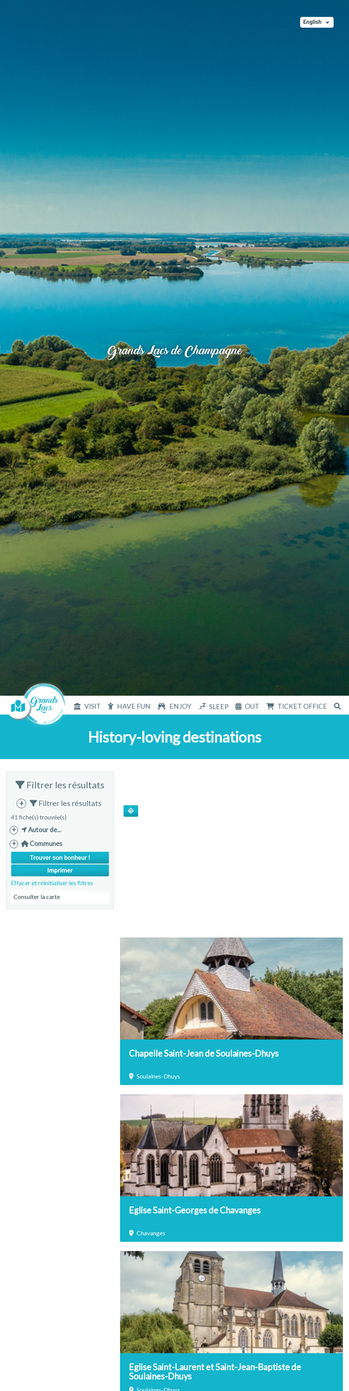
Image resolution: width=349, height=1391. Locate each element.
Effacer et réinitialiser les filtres (52, 882)
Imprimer (60, 870)
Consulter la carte (36, 896)
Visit (92, 706)
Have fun (133, 706)
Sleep (219, 707)
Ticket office (302, 706)
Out (252, 706)
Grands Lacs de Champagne (174, 342)
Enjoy (180, 706)
